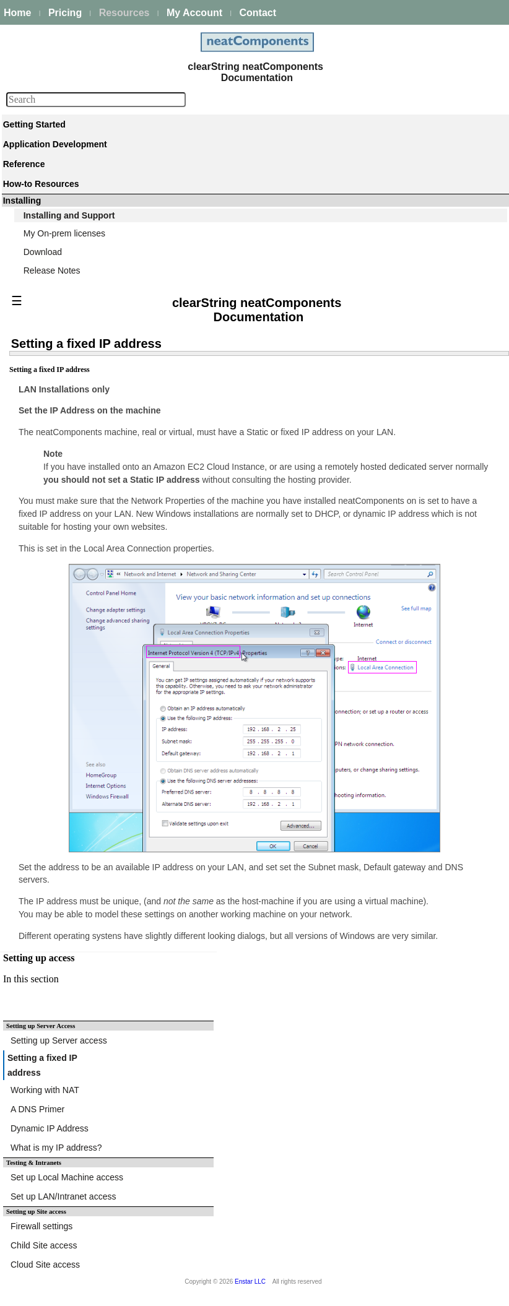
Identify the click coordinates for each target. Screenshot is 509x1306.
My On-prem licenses (64, 233)
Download (43, 252)
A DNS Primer (37, 1109)
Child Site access (44, 1245)
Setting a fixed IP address (42, 1065)
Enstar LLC (250, 1281)
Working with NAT (45, 1090)
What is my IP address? (56, 1147)
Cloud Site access (45, 1264)
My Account (194, 12)
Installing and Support (69, 215)
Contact (257, 12)
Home (17, 12)
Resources (124, 12)
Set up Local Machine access (67, 1177)
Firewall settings (41, 1226)
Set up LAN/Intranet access (63, 1196)
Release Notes (52, 270)
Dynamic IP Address (50, 1128)
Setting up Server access (59, 1040)
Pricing (65, 12)
